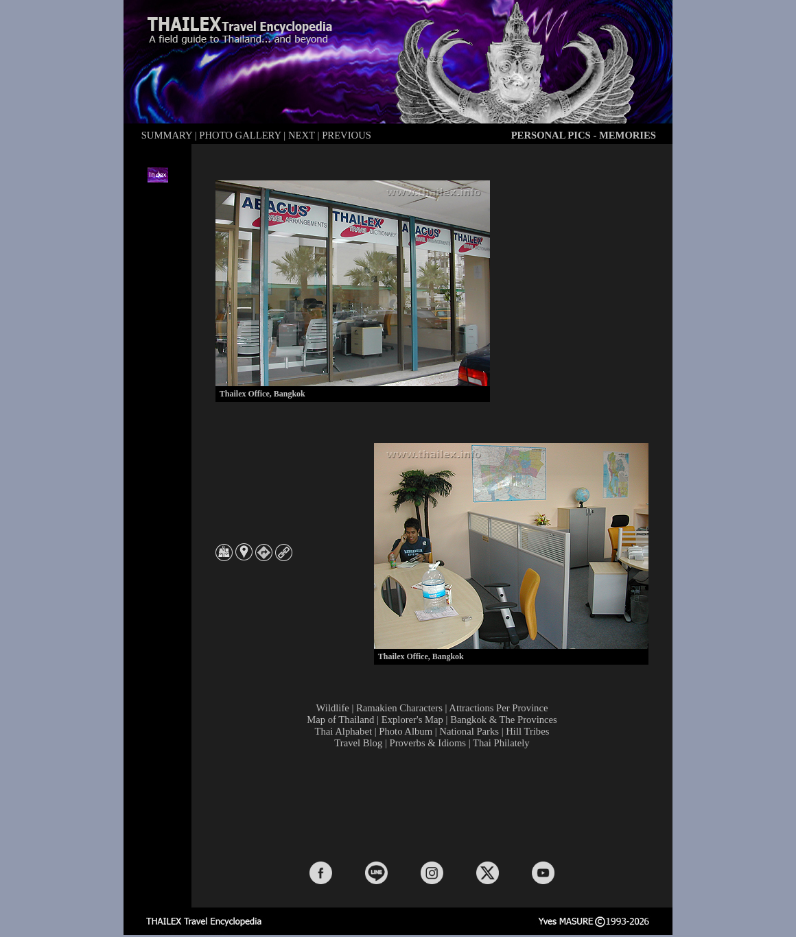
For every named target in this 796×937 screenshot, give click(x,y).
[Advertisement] (435, 804)
